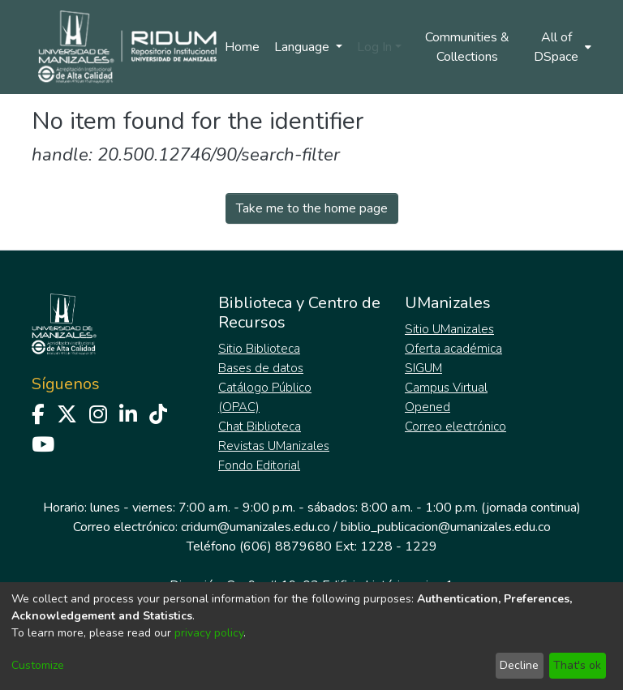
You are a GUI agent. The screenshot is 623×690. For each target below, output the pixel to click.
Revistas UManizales (273, 446)
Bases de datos (260, 368)
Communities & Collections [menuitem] (467, 47)
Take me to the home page (312, 208)
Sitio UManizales (449, 329)
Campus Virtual (446, 387)
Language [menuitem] (303, 47)
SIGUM (423, 368)
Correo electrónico (455, 426)
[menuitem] (561, 47)
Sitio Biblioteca (259, 349)
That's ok (577, 665)
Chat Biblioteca (259, 426)
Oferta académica (453, 349)
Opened (427, 407)
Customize (37, 665)
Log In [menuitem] (374, 47)
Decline (519, 665)
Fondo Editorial (259, 465)
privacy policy (208, 633)
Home (242, 47)
